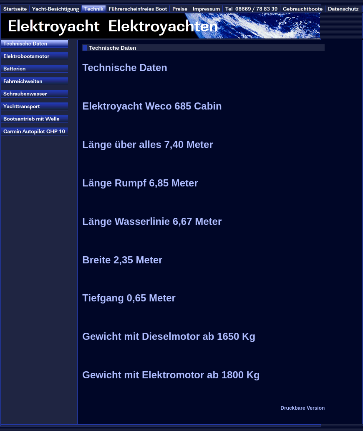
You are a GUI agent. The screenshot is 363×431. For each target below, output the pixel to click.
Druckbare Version (302, 408)
